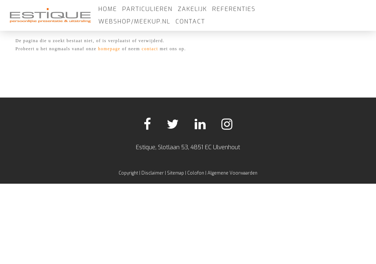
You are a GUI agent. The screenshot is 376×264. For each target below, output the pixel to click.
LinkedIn (200, 124)
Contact (190, 21)
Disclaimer (152, 173)
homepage (109, 48)
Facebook (147, 124)
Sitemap (175, 173)
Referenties (234, 9)
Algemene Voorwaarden (232, 173)
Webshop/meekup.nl (134, 21)
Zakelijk (192, 9)
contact (150, 48)
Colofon (195, 173)
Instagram (226, 124)
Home (107, 9)
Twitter (173, 124)
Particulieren (147, 9)
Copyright (128, 173)
